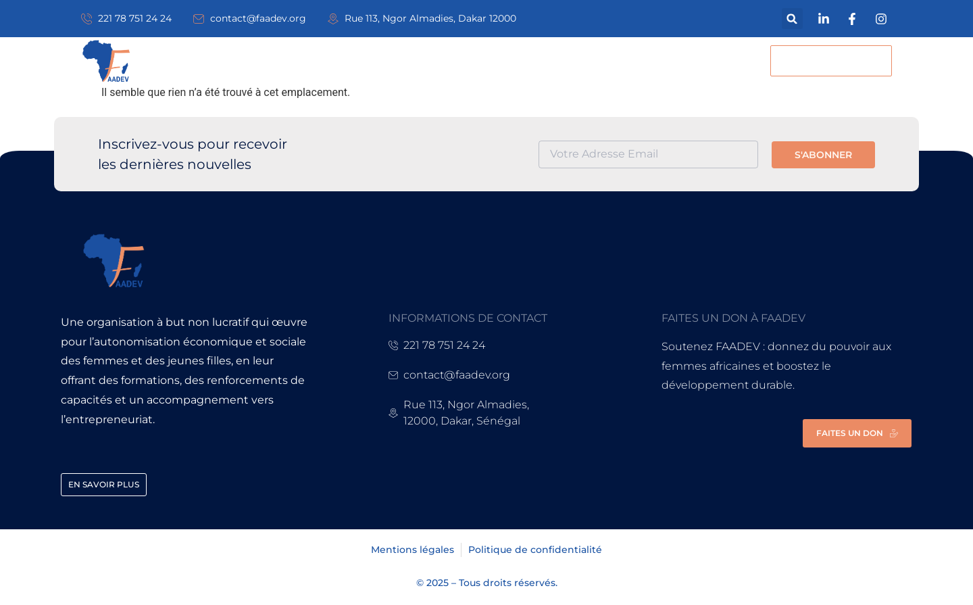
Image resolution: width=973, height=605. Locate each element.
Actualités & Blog (508, 61)
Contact (622, 61)
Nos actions (384, 61)
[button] (792, 18)
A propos (284, 61)
